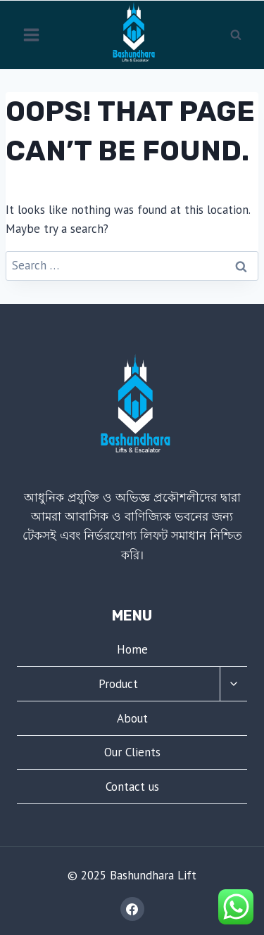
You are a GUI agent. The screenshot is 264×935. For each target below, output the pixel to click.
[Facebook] (132, 909)
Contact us (132, 786)
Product (118, 684)
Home (132, 649)
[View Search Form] (236, 34)
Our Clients (132, 752)
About (132, 718)
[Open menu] (31, 34)
